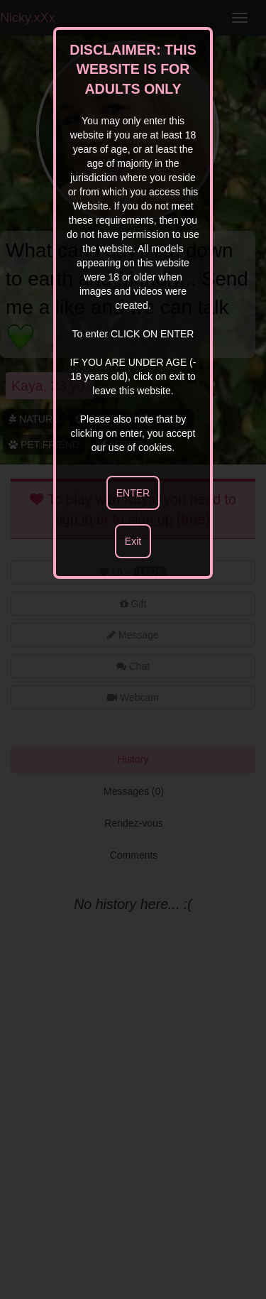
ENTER (133, 493)
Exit (133, 541)
